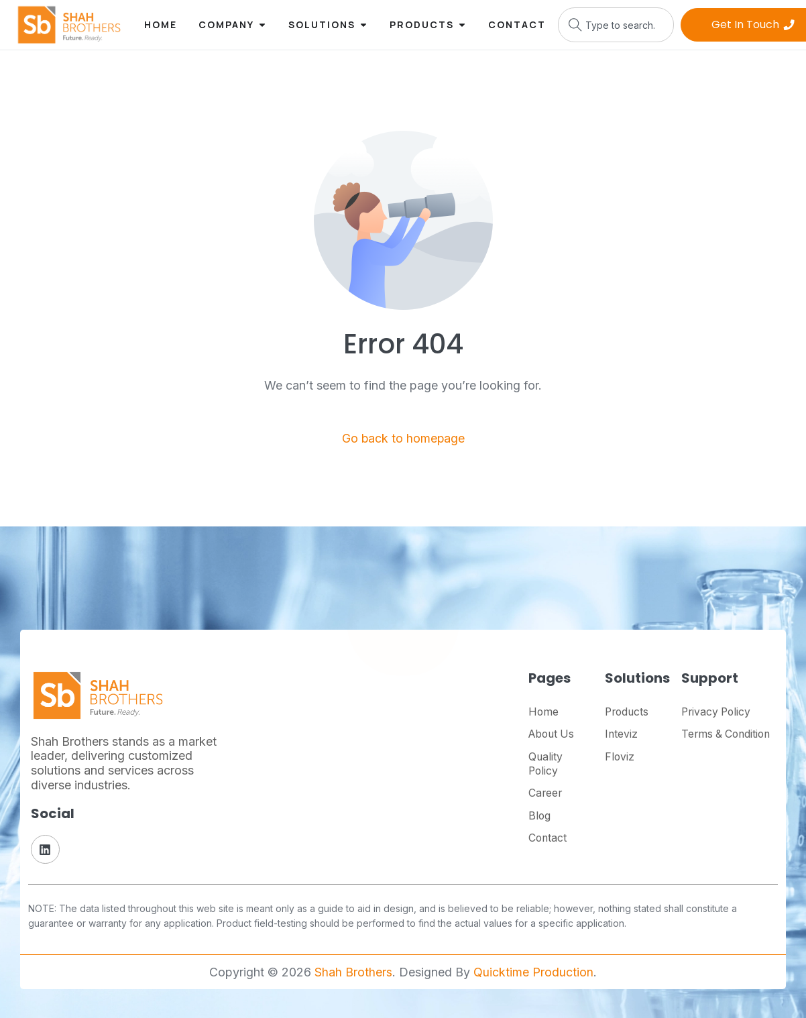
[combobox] (616, 24)
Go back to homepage (403, 438)
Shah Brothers (353, 972)
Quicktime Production (533, 972)
